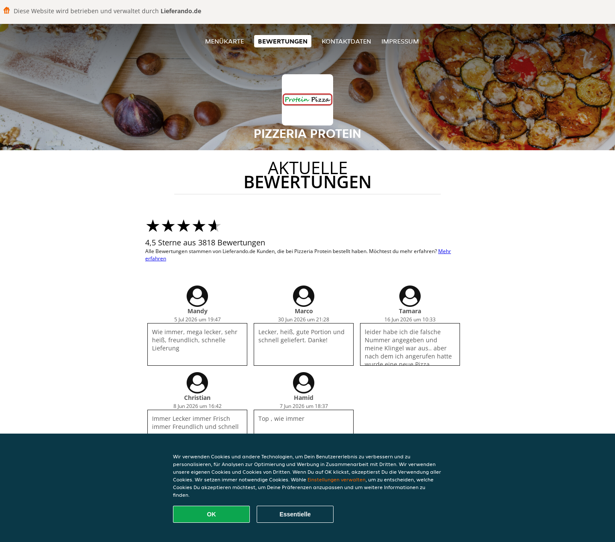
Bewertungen (283, 41)
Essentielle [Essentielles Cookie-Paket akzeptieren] (294, 514)
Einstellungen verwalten (337, 479)
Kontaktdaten (346, 41)
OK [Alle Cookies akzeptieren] (211, 514)
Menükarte (224, 41)
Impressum (400, 41)
